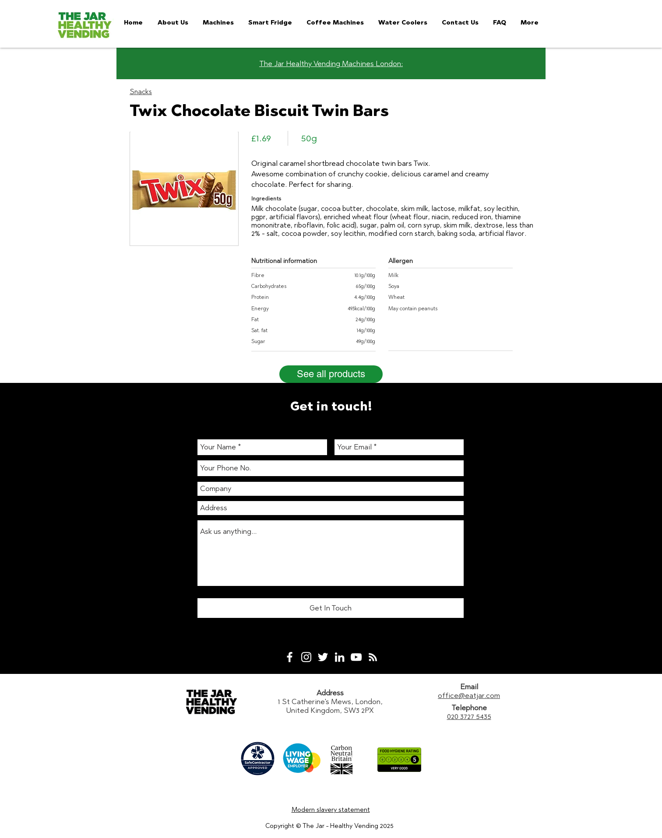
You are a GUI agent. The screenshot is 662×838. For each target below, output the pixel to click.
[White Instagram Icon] (306, 657)
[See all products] (331, 374)
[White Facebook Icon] (289, 657)
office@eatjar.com (469, 695)
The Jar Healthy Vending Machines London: (331, 63)
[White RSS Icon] (373, 657)
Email (469, 686)
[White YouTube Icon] (356, 657)
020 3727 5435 (469, 716)
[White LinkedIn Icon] (339, 657)
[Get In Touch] (330, 608)
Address (330, 692)
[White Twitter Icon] (323, 657)
